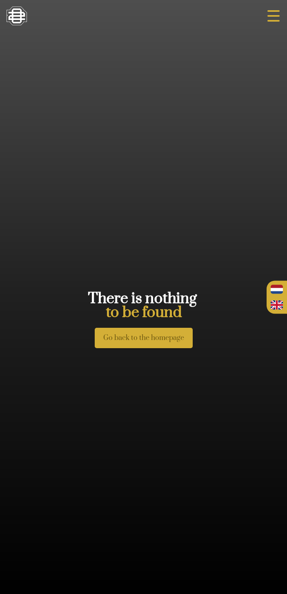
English (277, 305)
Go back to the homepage (143, 337)
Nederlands (277, 289)
